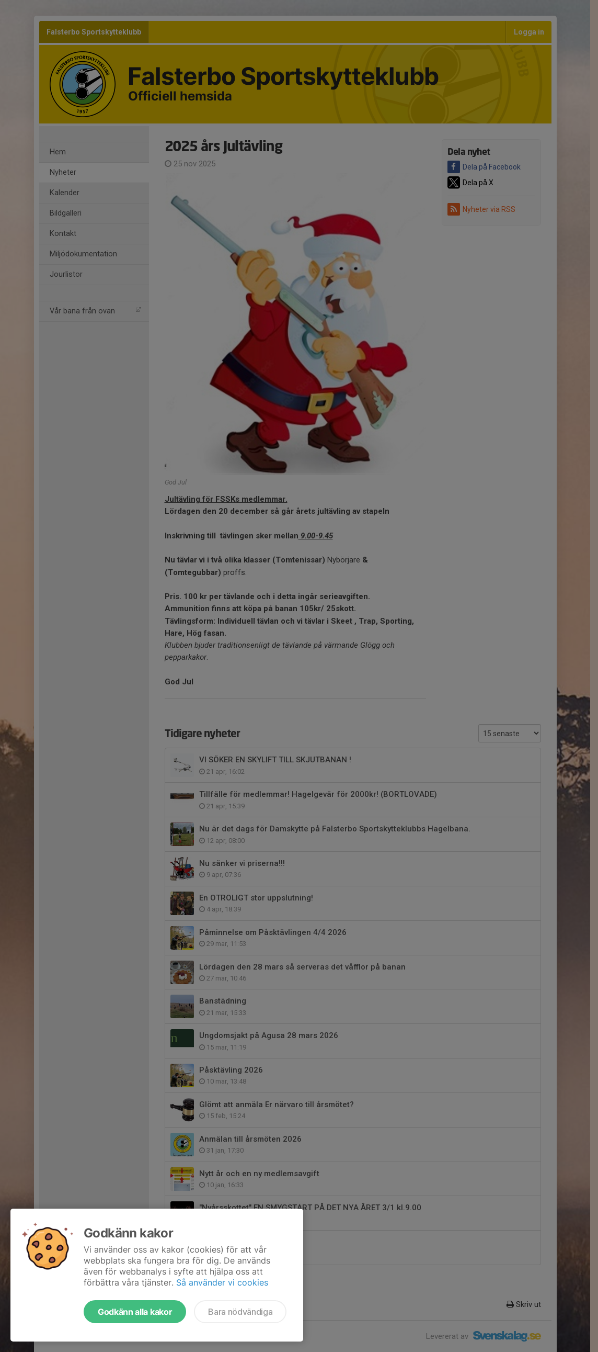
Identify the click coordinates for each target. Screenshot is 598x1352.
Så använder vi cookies (222, 1282)
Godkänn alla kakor (135, 1311)
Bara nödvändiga (240, 1311)
